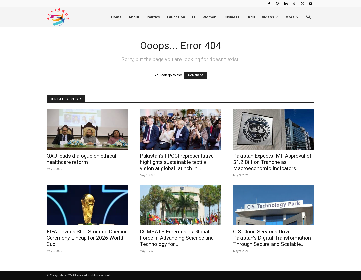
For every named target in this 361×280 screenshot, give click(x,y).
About (134, 17)
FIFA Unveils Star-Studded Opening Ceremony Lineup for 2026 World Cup (87, 238)
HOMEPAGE (195, 75)
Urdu (250, 17)
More (292, 17)
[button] (308, 17)
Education (176, 17)
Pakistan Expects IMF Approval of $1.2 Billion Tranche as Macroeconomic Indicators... (272, 162)
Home (116, 17)
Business (231, 17)
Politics (153, 17)
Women (209, 17)
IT (194, 17)
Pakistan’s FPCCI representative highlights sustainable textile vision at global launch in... (177, 162)
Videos (270, 17)
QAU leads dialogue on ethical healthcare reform (81, 159)
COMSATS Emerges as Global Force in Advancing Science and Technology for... (177, 238)
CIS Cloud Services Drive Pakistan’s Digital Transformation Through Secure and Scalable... (272, 238)
